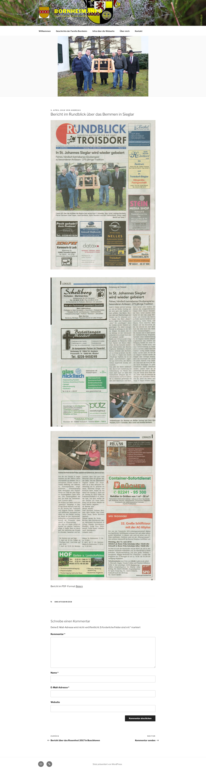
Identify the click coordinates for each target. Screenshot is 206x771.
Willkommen (45, 31)
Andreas (76, 110)
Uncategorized (63, 602)
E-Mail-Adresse (60, 687)
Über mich (124, 31)
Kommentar (58, 634)
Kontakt (138, 31)
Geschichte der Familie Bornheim (71, 31)
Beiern (79, 586)
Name (55, 672)
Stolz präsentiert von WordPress (107, 764)
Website (55, 702)
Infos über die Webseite (103, 31)
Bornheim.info (78, 11)
